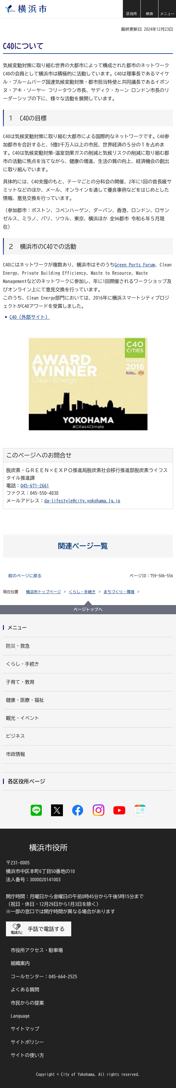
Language (20, 1015)
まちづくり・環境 (119, 592)
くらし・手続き (82, 592)
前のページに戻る (25, 576)
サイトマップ (25, 1028)
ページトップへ (88, 609)
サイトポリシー (27, 1042)
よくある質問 (25, 989)
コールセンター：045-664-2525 (44, 976)
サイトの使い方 (27, 1055)
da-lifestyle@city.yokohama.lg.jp (82, 500)
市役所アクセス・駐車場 (37, 950)
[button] (131, 9)
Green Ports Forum (135, 264)
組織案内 (20, 963)
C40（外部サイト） (29, 317)
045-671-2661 (34, 485)
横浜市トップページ (43, 592)
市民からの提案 (27, 1002)
